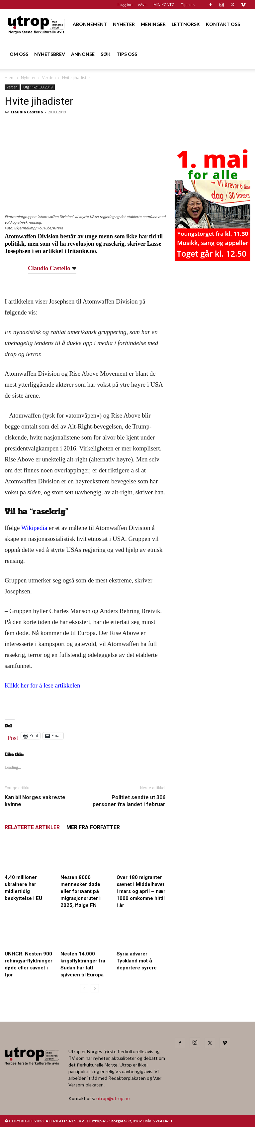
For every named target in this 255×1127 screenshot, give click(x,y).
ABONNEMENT (90, 24)
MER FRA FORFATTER (93, 827)
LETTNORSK (186, 24)
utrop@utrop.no (113, 1098)
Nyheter (28, 77)
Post (12, 736)
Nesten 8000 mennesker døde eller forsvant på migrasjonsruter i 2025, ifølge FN (80, 891)
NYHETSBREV (49, 54)
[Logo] (36, 24)
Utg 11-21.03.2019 (38, 87)
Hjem (10, 77)
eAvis (142, 4)
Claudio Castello (27, 111)
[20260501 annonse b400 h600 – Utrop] (212, 259)
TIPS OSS (127, 54)
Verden (49, 77)
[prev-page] (84, 988)
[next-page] (95, 988)
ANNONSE (83, 54)
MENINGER (153, 24)
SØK (106, 54)
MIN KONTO (164, 4)
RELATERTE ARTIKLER (32, 827)
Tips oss (188, 4)
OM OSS (19, 54)
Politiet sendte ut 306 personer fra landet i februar (129, 801)
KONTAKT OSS (223, 24)
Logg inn (125, 4)
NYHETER (124, 24)
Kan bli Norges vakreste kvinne (35, 801)
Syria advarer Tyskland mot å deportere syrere (137, 961)
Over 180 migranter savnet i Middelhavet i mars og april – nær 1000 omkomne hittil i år (141, 891)
